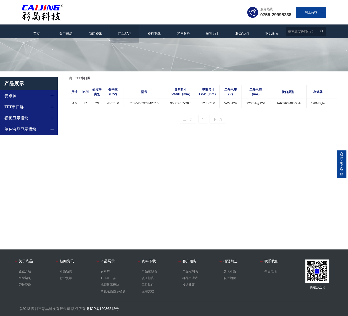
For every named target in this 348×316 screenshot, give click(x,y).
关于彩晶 (66, 31)
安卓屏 (10, 96)
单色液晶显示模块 (20, 129)
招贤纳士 (213, 31)
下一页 (217, 119)
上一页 (188, 119)
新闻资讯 (95, 31)
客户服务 (183, 31)
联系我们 (242, 31)
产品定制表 (190, 271)
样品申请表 (190, 278)
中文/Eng (271, 31)
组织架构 (25, 278)
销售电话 (270, 271)
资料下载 (154, 31)
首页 (37, 31)
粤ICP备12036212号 (102, 309)
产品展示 (125, 31)
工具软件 (148, 284)
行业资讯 (66, 278)
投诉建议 (188, 284)
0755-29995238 (275, 14)
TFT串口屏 (14, 107)
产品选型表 (149, 271)
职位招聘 (229, 278)
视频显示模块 (16, 118)
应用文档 (148, 291)
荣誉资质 (25, 284)
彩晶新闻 (66, 271)
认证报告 (148, 278)
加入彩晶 (229, 271)
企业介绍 (25, 271)
